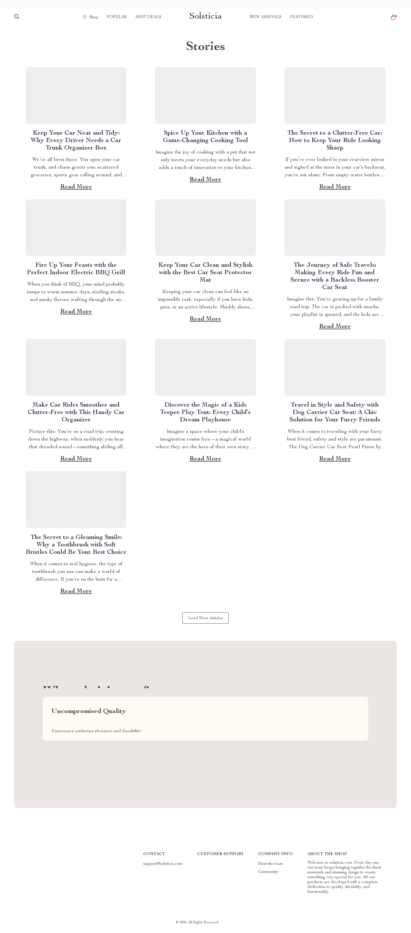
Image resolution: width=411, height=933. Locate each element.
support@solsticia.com (163, 864)
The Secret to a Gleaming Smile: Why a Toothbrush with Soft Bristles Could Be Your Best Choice (76, 545)
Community (268, 872)
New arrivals (265, 17)
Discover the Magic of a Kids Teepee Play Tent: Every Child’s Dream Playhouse (205, 412)
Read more (76, 187)
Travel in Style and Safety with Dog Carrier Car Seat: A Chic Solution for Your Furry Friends (334, 412)
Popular (117, 17)
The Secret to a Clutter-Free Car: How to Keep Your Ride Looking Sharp (334, 140)
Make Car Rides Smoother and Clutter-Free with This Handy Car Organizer (76, 412)
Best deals (148, 17)
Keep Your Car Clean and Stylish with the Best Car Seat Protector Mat (205, 272)
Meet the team (270, 864)
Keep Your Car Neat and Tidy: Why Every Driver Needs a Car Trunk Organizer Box (76, 140)
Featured (301, 17)
